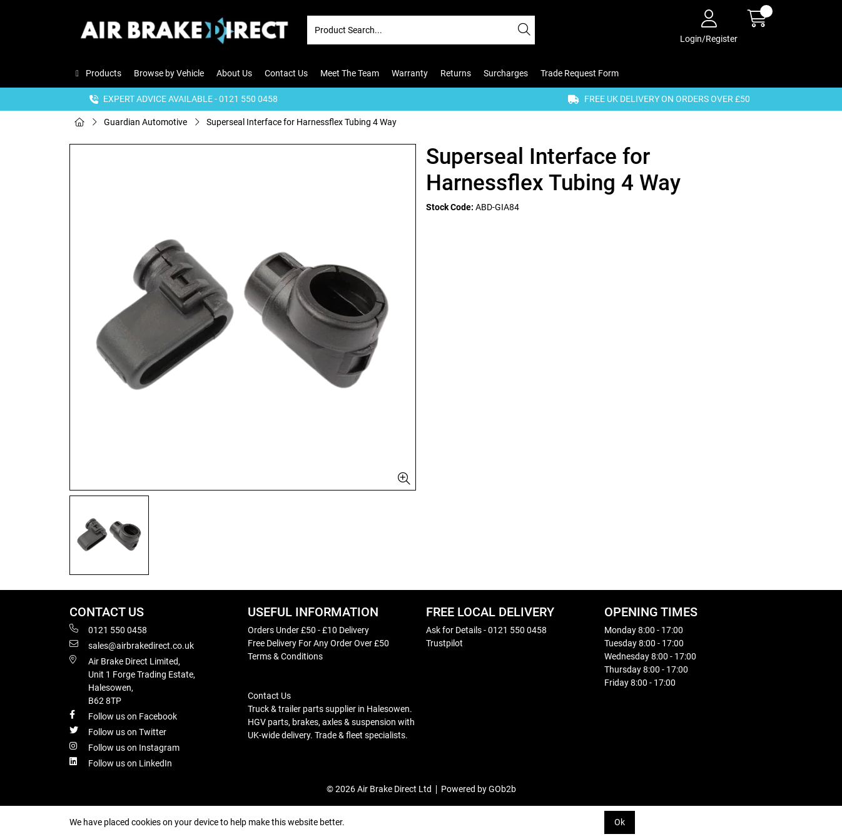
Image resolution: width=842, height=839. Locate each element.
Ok (619, 822)
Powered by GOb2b (478, 789)
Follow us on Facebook (123, 715)
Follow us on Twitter (117, 731)
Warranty (410, 73)
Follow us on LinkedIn (120, 762)
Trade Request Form (579, 73)
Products (102, 73)
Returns (455, 73)
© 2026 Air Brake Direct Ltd (379, 789)
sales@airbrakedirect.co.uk (131, 645)
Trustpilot (444, 643)
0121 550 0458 (108, 629)
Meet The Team (349, 73)
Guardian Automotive (145, 122)
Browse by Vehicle (169, 73)
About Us (234, 73)
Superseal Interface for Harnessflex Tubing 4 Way (301, 122)
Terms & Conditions (285, 656)
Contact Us (286, 73)
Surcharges (506, 73)
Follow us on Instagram (124, 747)
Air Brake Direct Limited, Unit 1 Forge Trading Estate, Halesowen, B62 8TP (132, 680)
